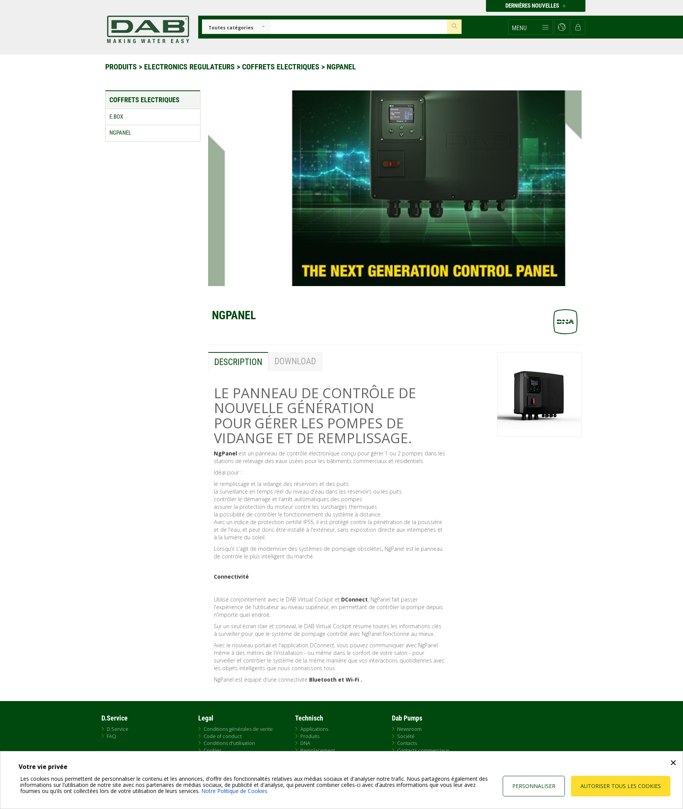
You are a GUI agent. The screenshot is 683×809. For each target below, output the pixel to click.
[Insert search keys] (359, 26)
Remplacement (317, 750)
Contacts (407, 743)
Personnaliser (533, 786)
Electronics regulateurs (190, 66)
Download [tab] (295, 361)
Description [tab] (238, 362)
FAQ (111, 736)
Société (406, 736)
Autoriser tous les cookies (620, 786)
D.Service (117, 728)
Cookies (212, 750)
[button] (530, 27)
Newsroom (409, 728)
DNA (305, 743)
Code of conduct (223, 736)
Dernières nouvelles (535, 5)
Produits (122, 66)
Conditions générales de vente (238, 728)
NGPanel (341, 66)
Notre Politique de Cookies (234, 791)
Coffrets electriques (281, 66)
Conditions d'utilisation (229, 743)
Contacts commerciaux (423, 750)
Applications (314, 728)
